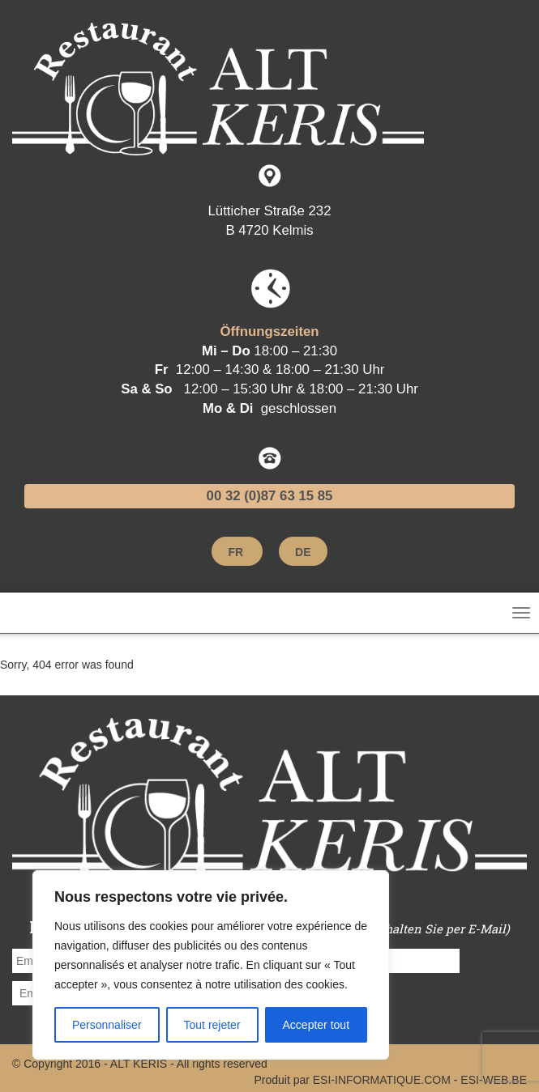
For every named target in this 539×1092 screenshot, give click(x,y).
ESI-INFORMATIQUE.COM (382, 1079)
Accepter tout (316, 1024)
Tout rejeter (212, 1024)
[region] (210, 965)
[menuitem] (235, 552)
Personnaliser (107, 1024)
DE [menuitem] (302, 552)
